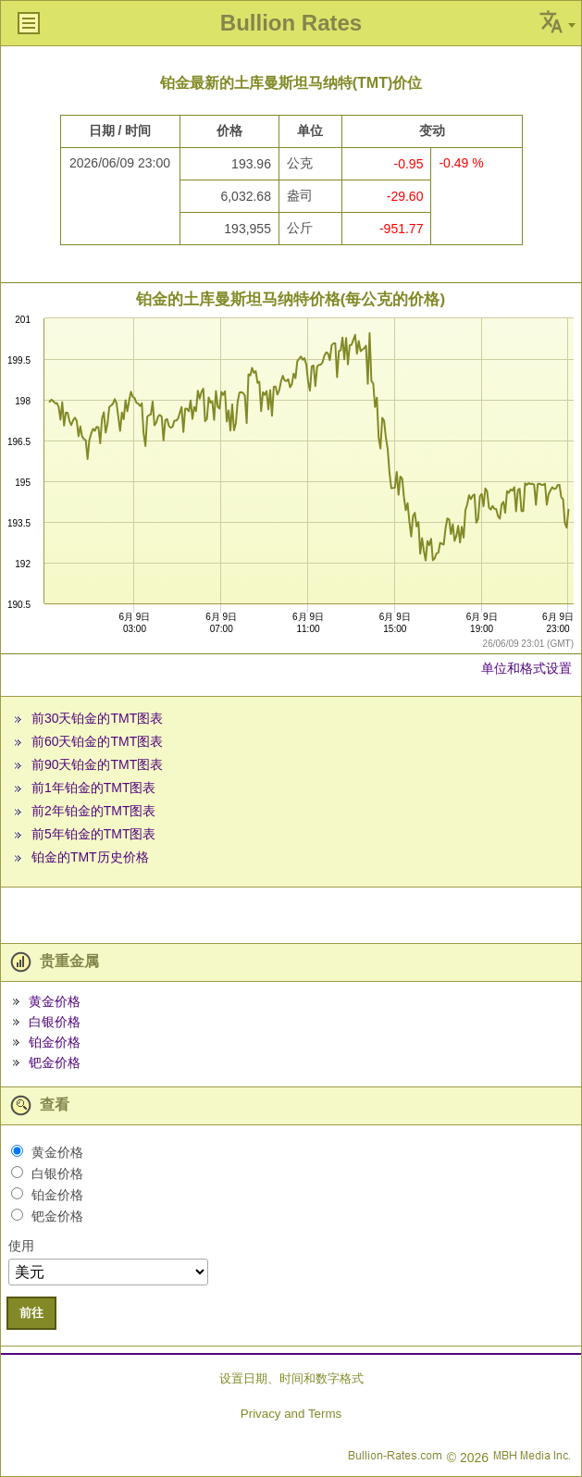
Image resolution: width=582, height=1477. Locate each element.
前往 (31, 1313)
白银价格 (54, 1021)
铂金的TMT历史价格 (90, 857)
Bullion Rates (291, 22)
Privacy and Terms (291, 1414)
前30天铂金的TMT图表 (97, 718)
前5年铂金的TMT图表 (93, 833)
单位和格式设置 (526, 668)
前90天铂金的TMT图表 (97, 764)
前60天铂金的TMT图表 (97, 741)
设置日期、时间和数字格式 (291, 1378)
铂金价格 (54, 1042)
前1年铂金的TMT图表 (93, 787)
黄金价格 (54, 1001)
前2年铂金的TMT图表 (93, 810)
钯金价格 (54, 1062)
